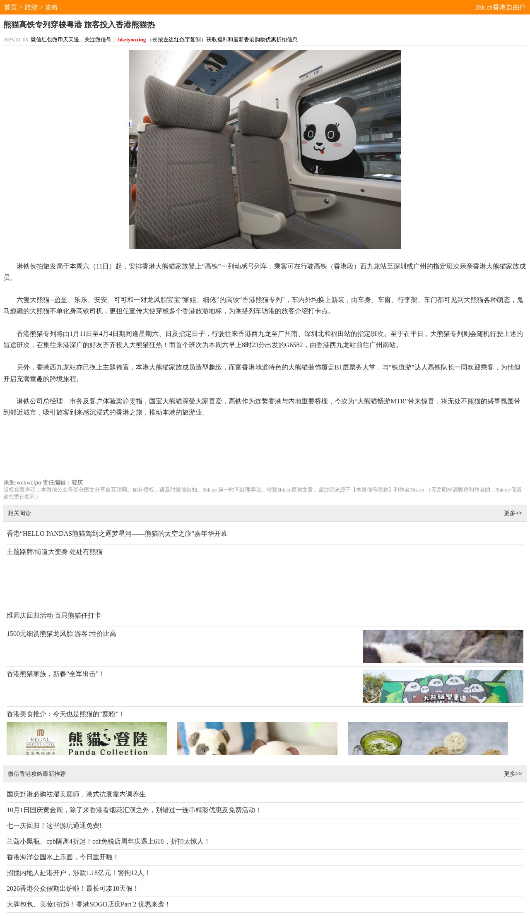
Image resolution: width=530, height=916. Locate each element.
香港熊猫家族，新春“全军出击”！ (56, 673)
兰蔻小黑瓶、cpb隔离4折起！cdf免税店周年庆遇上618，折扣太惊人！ (108, 841)
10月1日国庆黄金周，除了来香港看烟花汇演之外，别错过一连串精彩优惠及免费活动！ (134, 809)
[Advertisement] (265, 451)
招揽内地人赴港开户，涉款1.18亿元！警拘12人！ (79, 872)
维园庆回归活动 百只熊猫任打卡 (54, 615)
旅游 (31, 7)
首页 (10, 7)
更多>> (513, 513)
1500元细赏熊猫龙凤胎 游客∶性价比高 (61, 633)
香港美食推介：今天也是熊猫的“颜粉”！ (66, 713)
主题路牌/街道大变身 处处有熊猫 (55, 551)
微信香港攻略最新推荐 (37, 773)
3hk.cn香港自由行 (500, 7)
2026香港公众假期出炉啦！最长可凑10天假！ (73, 888)
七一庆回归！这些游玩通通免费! (54, 825)
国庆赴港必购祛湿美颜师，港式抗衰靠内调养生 (76, 794)
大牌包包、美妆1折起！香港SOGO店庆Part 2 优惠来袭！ (89, 904)
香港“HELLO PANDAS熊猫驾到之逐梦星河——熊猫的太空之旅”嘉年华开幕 (117, 533)
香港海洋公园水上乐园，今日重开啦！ (63, 857)
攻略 (51, 7)
